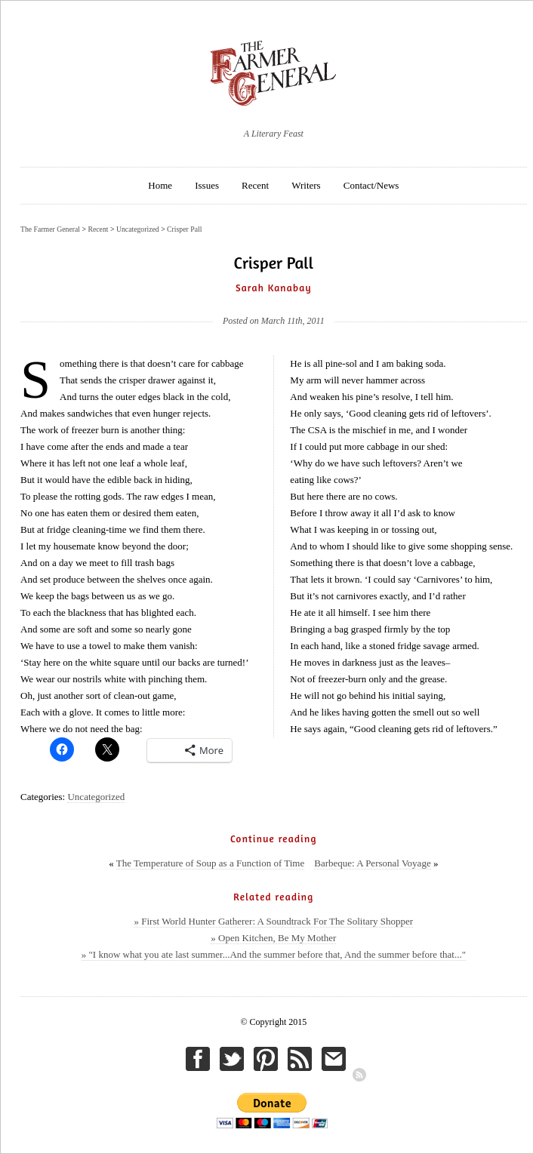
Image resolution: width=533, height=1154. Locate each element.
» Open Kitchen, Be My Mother (273, 937)
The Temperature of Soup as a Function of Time (210, 863)
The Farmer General (50, 229)
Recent (255, 185)
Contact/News (371, 185)
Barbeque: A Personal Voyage (372, 863)
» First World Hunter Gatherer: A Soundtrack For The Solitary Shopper (274, 921)
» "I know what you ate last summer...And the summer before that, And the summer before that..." (274, 954)
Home (160, 185)
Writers (305, 185)
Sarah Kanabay (274, 288)
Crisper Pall (184, 229)
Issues (207, 185)
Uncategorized (96, 796)
